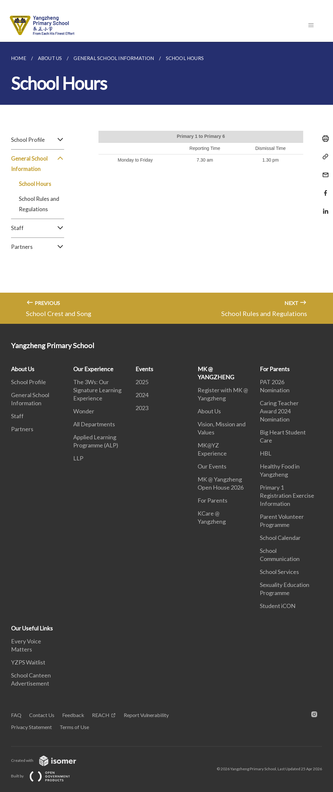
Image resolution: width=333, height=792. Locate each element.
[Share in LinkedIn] (323, 207)
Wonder (83, 411)
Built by (45, 776)
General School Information (37, 163)
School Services (279, 571)
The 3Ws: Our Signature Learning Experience (97, 390)
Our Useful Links (32, 628)
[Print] (323, 138)
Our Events (212, 466)
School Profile (37, 140)
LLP (78, 458)
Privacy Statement (31, 727)
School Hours (35, 183)
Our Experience (93, 368)
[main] (166, 183)
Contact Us (41, 715)
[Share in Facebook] (323, 189)
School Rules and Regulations (39, 204)
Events (144, 368)
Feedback (73, 715)
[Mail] (323, 171)
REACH (100, 715)
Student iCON (277, 605)
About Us (22, 368)
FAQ (16, 715)
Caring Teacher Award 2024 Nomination (279, 411)
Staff (37, 228)
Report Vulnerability (146, 715)
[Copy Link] (323, 156)
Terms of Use (74, 727)
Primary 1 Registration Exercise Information (287, 495)
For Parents (212, 500)
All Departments (94, 424)
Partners (37, 247)
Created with (48, 760)
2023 (141, 407)
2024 (141, 394)
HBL (265, 453)
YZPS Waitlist (28, 662)
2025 (141, 381)
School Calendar (280, 537)
